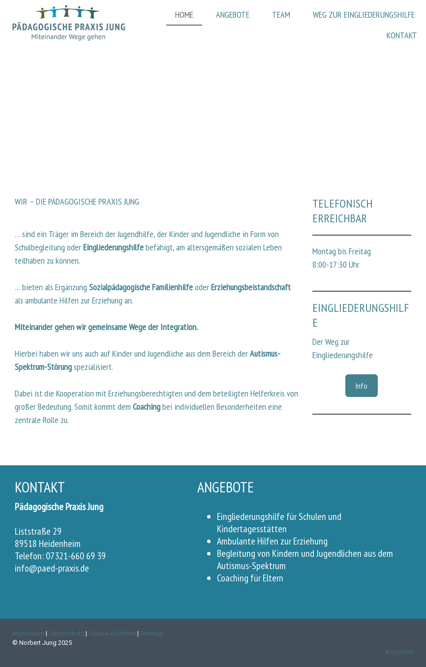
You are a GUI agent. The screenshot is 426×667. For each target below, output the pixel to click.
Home (184, 14)
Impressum (28, 633)
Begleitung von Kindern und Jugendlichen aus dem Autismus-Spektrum (305, 559)
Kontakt (402, 35)
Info (361, 386)
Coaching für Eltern (250, 578)
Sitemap (151, 633)
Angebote (232, 14)
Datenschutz (66, 633)
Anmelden (399, 652)
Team (281, 14)
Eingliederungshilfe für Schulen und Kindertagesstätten (279, 522)
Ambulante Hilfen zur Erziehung (272, 541)
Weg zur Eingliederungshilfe (364, 14)
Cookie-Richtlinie (112, 633)
